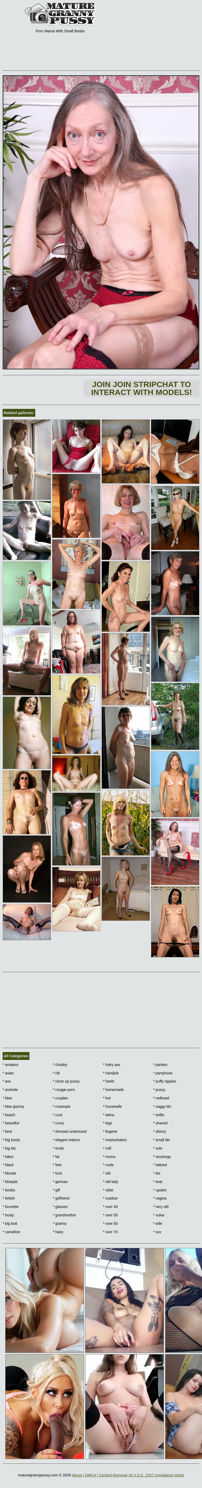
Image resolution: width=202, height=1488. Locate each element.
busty (8, 1215)
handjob (111, 1073)
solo (157, 1148)
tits (156, 1173)
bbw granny (13, 1106)
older (108, 1190)
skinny (159, 1131)
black (8, 1165)
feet (57, 1165)
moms (109, 1157)
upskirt (159, 1190)
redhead (161, 1098)
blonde (9, 1173)
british (9, 1198)
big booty (11, 1140)
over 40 (110, 1207)
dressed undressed (70, 1131)
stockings (162, 1157)
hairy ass (111, 1065)
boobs (9, 1190)
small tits (161, 1140)
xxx (157, 1232)
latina (108, 1115)
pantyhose (163, 1073)
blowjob (10, 1182)
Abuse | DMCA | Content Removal (99, 1475)
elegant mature (66, 1140)
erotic (58, 1148)
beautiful (11, 1123)
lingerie (110, 1131)
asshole (10, 1090)
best (7, 1131)
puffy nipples (164, 1081)
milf (107, 1148)
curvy (58, 1123)
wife (157, 1223)
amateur (11, 1065)
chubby (60, 1065)
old (106, 1173)
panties (160, 1065)
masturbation (115, 1140)
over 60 (110, 1223)
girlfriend (61, 1198)
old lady (110, 1182)
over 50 (110, 1215)
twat (157, 1182)
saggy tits (162, 1106)
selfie (158, 1115)
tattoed (160, 1165)
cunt (57, 1115)
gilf (56, 1190)
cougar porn (64, 1090)
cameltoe (11, 1232)
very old (160, 1207)
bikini (8, 1157)
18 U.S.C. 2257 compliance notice (156, 1475)
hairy (58, 1232)
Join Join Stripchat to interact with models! (141, 388)
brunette (11, 1207)
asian (8, 1073)
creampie (61, 1106)
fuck (57, 1173)
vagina (159, 1198)
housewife (112, 1106)
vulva (158, 1215)
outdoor (110, 1198)
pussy (159, 1090)
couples (60, 1098)
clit (56, 1073)
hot (107, 1098)
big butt (10, 1223)
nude (108, 1165)
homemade (113, 1090)
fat (56, 1157)
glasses (60, 1207)
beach (9, 1115)
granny (60, 1223)
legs (107, 1123)
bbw (7, 1098)
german (60, 1182)
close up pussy (66, 1081)
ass (7, 1081)
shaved (160, 1123)
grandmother (64, 1215)
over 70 (110, 1232)
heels (108, 1081)
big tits (9, 1148)
